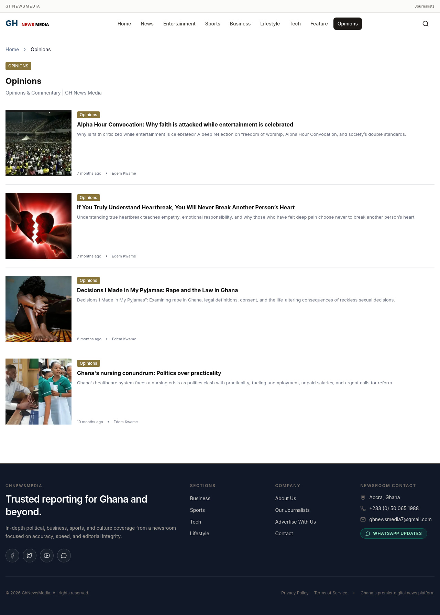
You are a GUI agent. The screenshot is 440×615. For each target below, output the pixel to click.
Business (240, 23)
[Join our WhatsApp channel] (64, 555)
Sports (212, 23)
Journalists (424, 6)
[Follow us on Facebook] (12, 555)
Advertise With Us (295, 522)
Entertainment (179, 23)
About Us (285, 498)
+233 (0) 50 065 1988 (394, 508)
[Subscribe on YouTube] (47, 555)
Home (124, 23)
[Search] (425, 24)
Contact (284, 533)
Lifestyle (270, 23)
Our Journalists (292, 510)
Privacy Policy (294, 592)
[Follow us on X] (29, 555)
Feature (319, 23)
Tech (295, 23)
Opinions (348, 23)
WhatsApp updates (393, 533)
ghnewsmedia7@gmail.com (400, 519)
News (147, 23)
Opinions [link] (41, 49)
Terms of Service (331, 592)
